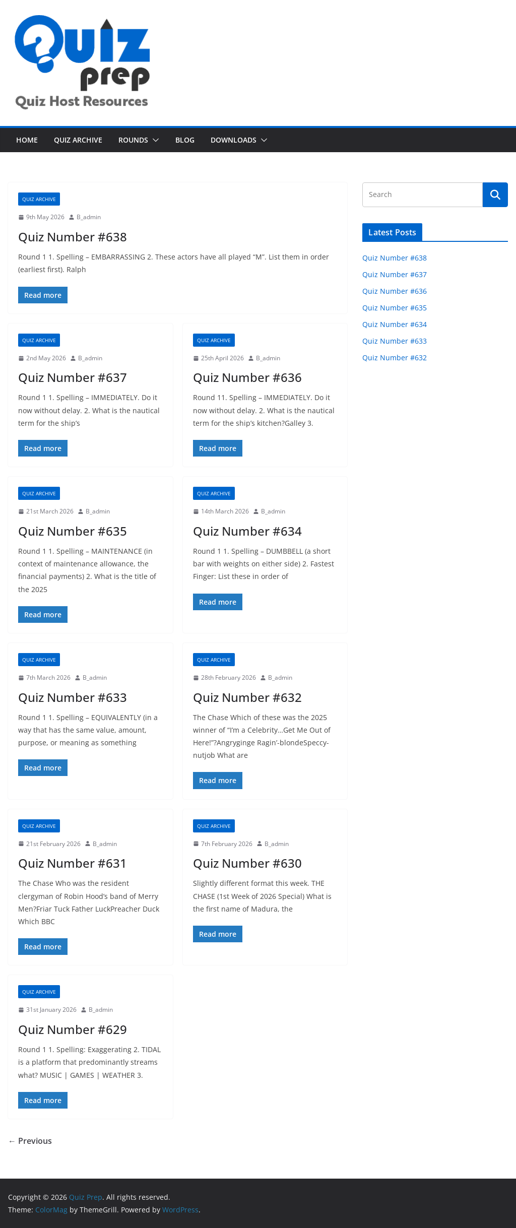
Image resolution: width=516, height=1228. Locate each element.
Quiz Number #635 (72, 531)
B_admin (89, 217)
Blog (185, 140)
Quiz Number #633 (72, 697)
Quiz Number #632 (247, 697)
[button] (153, 140)
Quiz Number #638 (72, 236)
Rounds (133, 140)
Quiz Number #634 (247, 531)
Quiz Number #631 (72, 863)
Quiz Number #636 (247, 377)
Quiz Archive (78, 140)
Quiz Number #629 (72, 1029)
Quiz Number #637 (72, 377)
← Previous (30, 1140)
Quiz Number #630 (247, 863)
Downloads (233, 140)
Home (27, 140)
